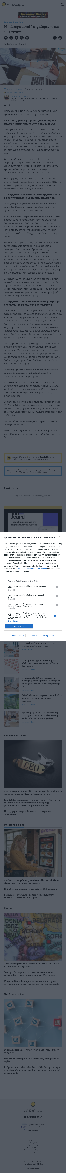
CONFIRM (19, 626)
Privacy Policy (48, 635)
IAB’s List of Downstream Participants (31, 569)
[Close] (60, 537)
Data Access (33, 635)
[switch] (56, 587)
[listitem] (33, 581)
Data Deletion (18, 635)
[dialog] (33, 586)
